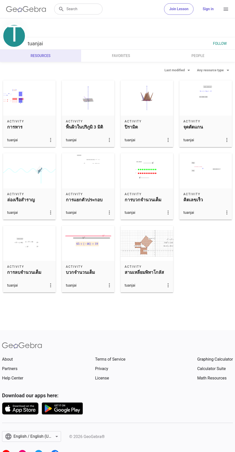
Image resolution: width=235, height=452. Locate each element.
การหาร (14, 127)
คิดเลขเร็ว (193, 199)
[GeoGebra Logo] (26, 9)
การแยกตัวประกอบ (84, 199)
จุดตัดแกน (193, 127)
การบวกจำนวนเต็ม (143, 199)
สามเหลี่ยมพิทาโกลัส (144, 272)
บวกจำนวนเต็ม (80, 272)
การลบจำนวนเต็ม (24, 272)
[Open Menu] (226, 9)
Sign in (208, 9)
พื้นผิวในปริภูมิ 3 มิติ (84, 127)
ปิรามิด (131, 127)
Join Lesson (178, 9)
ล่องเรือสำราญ (21, 199)
